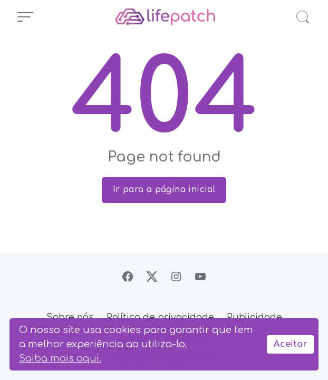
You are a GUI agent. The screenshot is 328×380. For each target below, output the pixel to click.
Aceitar (290, 344)
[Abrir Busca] (302, 16)
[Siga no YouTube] (200, 276)
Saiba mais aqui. (60, 358)
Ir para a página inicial (164, 189)
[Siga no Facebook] (127, 276)
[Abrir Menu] (25, 16)
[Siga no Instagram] (176, 276)
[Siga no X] (151, 276)
